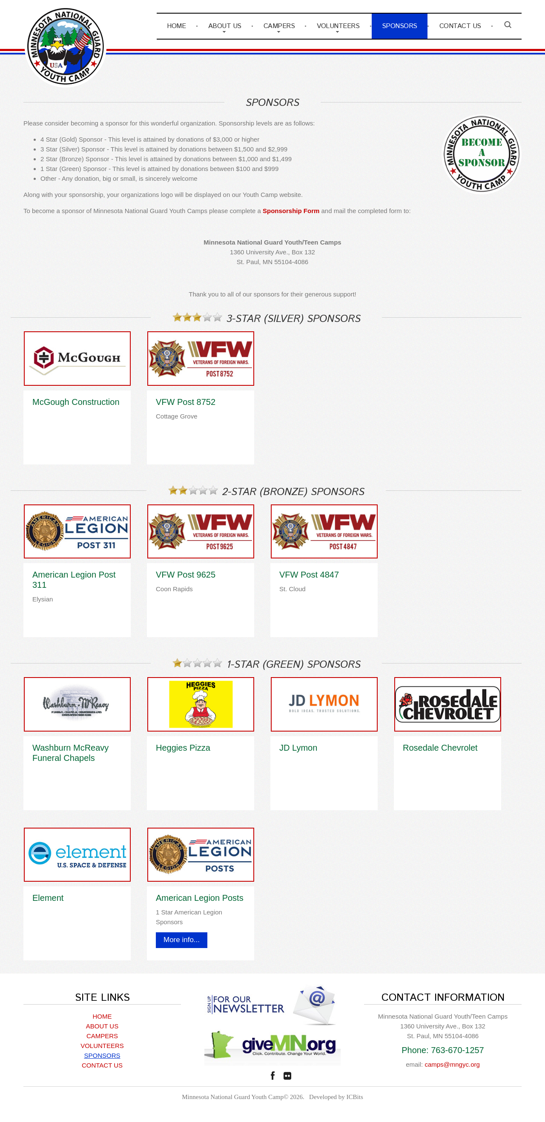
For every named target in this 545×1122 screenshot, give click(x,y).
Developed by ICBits (336, 1097)
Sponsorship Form (291, 210)
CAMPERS (279, 26)
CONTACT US (460, 26)
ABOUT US (224, 26)
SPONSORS (399, 26)
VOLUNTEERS (338, 26)
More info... (182, 940)
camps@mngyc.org (452, 1064)
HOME (176, 26)
